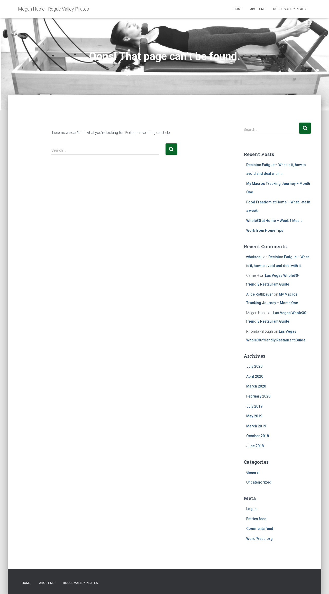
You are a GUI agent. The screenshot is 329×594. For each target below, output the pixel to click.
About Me (258, 9)
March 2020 (256, 386)
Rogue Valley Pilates (290, 9)
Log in (251, 509)
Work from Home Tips (264, 230)
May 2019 (254, 416)
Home (238, 9)
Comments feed (259, 529)
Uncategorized (258, 482)
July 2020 (254, 366)
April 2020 (254, 376)
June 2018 (255, 446)
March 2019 (256, 426)
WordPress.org (259, 539)
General (253, 472)
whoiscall (254, 257)
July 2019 (254, 406)
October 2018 (257, 436)
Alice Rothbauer (259, 294)
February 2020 (258, 396)
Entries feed (256, 519)
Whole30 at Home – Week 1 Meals (274, 221)
